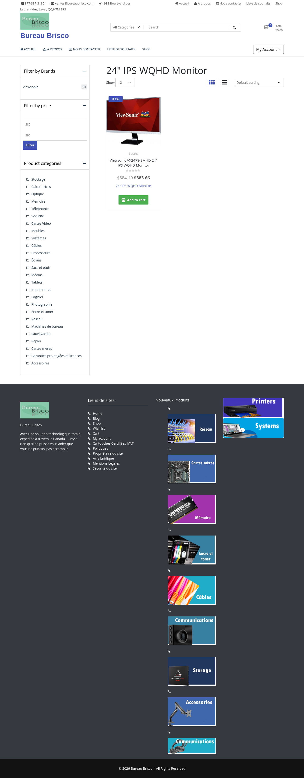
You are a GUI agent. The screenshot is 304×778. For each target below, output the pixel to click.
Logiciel (37, 297)
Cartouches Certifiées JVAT (113, 443)
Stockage (38, 179)
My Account (267, 49)
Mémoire (38, 201)
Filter (30, 145)
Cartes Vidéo (41, 223)
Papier (36, 341)
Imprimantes (41, 289)
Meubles (38, 230)
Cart (96, 433)
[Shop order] (259, 82)
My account (102, 438)
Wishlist (99, 428)
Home (97, 413)
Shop (279, 3)
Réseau (37, 319)
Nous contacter (229, 3)
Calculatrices (41, 186)
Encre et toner (42, 311)
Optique (37, 194)
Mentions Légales (106, 463)
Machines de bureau (47, 326)
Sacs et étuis (41, 267)
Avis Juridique (103, 458)
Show (110, 82)
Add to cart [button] (136, 200)
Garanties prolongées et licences (56, 356)
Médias (37, 275)
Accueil (182, 3)
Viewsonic (30, 87)
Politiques (100, 448)
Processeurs (40, 253)
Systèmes (38, 238)
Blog (96, 418)
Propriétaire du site (108, 453)
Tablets (37, 282)
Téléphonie (40, 208)
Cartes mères (41, 348)
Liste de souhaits (258, 3)
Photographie (41, 304)
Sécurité (37, 216)
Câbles (36, 245)
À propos (202, 3)
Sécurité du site (105, 468)
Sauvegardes (41, 333)
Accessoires (40, 363)
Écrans (133, 153)
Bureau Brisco (44, 35)
